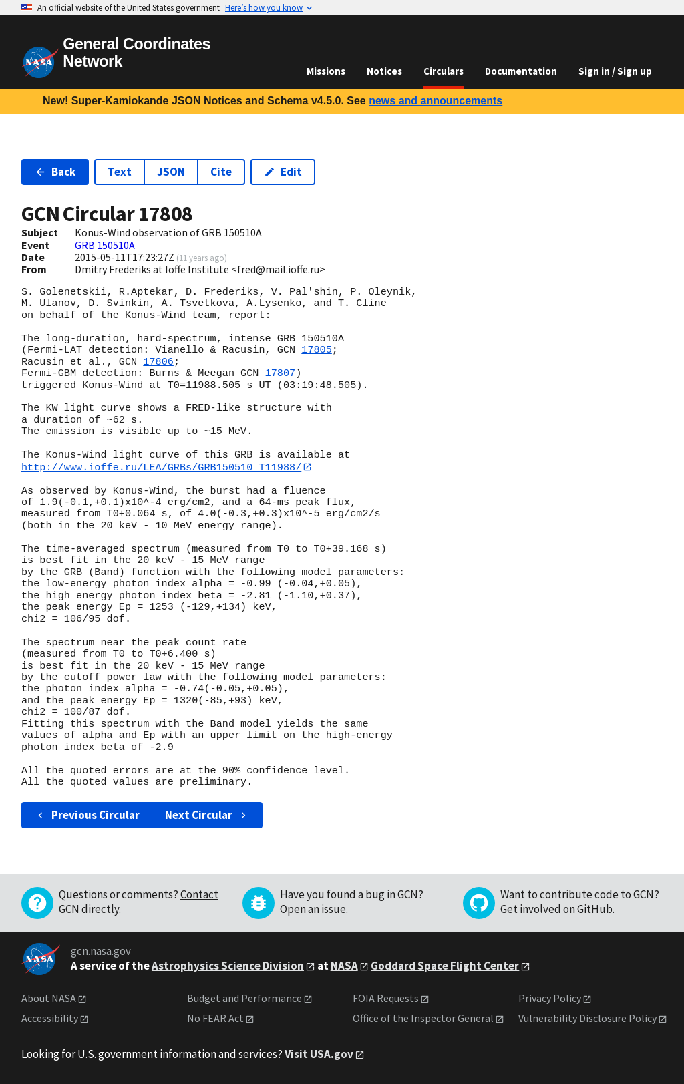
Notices (384, 71)
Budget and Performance (244, 998)
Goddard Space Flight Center (445, 965)
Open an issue (313, 909)
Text (120, 171)
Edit (283, 171)
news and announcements (435, 100)
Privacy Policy (549, 998)
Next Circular (207, 814)
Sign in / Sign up (615, 71)
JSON (171, 171)
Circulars (443, 71)
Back (55, 171)
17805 (316, 350)
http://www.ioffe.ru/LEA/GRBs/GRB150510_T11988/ (161, 467)
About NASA (48, 998)
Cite (221, 171)
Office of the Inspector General (423, 1018)
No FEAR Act (215, 1018)
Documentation (521, 71)
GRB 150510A (105, 245)
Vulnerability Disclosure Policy (587, 1018)
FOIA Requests (386, 998)
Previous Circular (87, 814)
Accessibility (49, 1018)
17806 (158, 362)
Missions (326, 71)
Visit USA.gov (319, 1054)
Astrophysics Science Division (228, 965)
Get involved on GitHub (556, 909)
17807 (280, 373)
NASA (344, 965)
